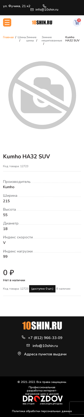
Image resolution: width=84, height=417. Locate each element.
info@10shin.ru (44, 9)
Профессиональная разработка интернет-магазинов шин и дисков (43, 395)
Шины (22, 37)
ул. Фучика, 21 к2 (16, 6)
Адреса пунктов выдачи (45, 354)
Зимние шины (31, 38)
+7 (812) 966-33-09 (44, 6)
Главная (8, 37)
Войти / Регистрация (79, 7)
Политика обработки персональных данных (42, 411)
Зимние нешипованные (52, 38)
